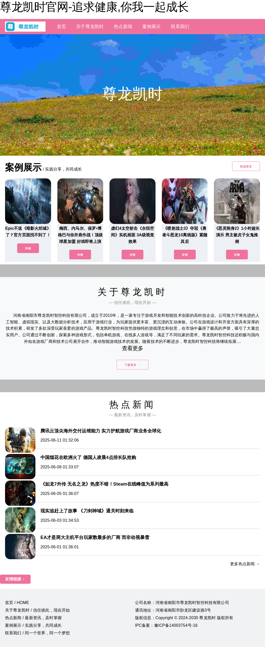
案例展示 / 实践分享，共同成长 (33, 625)
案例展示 (151, 26)
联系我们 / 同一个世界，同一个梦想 (37, 633)
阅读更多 (246, 166)
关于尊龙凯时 (90, 26)
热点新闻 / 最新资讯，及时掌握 (33, 618)
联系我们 (180, 26)
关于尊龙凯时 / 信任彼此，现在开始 (37, 610)
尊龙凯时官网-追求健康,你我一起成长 (94, 6)
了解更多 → (132, 364)
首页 (61, 26)
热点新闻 (123, 26)
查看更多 (132, 348)
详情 (28, 248)
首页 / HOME (17, 602)
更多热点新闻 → (245, 564)
